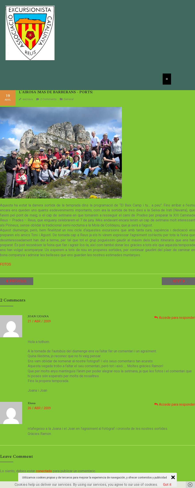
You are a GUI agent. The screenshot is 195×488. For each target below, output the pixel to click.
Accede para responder (177, 317)
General (69, 99)
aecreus (28, 99)
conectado (44, 471)
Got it (167, 484)
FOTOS (5, 264)
